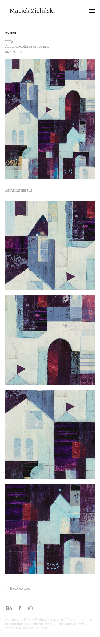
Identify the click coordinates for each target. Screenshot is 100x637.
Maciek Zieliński (32, 10)
